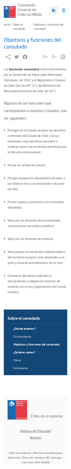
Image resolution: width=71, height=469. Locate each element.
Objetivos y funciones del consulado (48, 27)
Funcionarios (20, 368)
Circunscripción (22, 337)
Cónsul (17, 360)
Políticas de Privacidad (35, 431)
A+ (45, 56)
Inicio (7, 25)
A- (54, 56)
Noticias (35, 437)
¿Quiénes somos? (24, 352)
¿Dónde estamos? (24, 329)
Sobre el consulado (19, 27)
